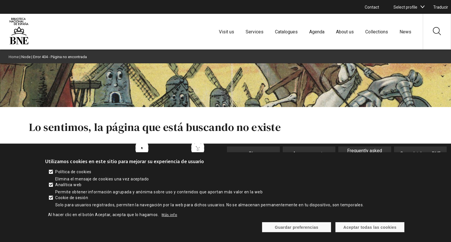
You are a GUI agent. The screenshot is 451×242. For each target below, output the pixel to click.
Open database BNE (420, 153)
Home (14, 57)
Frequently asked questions (364, 153)
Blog (253, 153)
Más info (169, 216)
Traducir (440, 7)
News (405, 32)
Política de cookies (73, 174)
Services (254, 32)
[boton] (423, 7)
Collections (376, 32)
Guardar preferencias (296, 229)
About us (345, 32)
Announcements (309, 153)
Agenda (316, 32)
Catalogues (286, 32)
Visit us (226, 32)
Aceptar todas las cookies (370, 229)
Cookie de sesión (71, 199)
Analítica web (68, 186)
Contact (372, 7)
